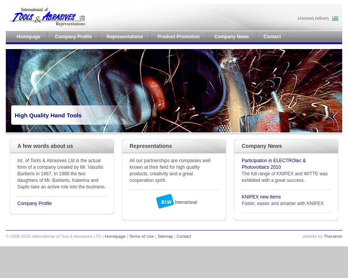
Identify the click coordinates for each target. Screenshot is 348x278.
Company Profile (34, 203)
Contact (184, 236)
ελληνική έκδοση (313, 18)
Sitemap (165, 236)
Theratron (333, 236)
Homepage (115, 236)
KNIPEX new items (261, 197)
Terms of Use (141, 236)
